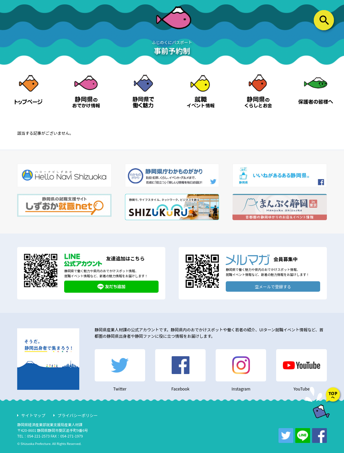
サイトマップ (33, 415)
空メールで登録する (273, 286)
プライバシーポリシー (77, 415)
